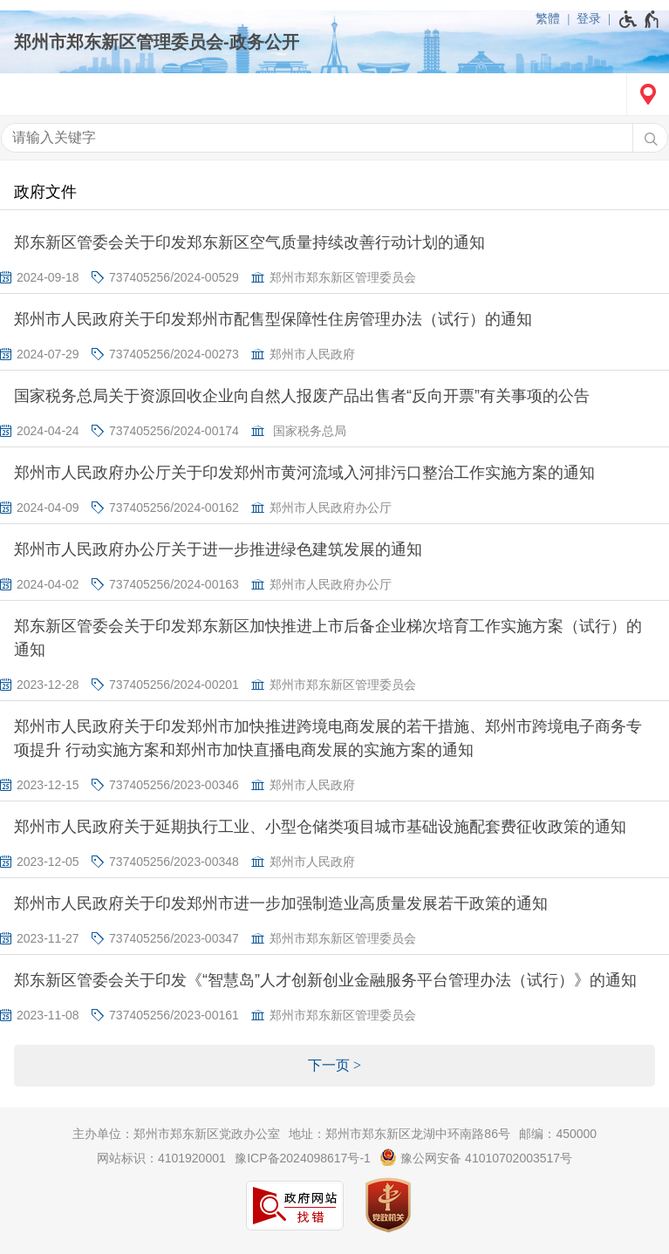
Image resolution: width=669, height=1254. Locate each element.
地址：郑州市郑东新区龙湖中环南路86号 (399, 1134)
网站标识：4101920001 (161, 1158)
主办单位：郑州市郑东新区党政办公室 (176, 1134)
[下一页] (334, 1066)
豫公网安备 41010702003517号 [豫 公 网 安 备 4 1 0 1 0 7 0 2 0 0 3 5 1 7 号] (475, 1157)
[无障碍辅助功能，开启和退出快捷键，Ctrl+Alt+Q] (640, 19)
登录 (589, 18)
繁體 (548, 18)
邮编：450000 (558, 1134)
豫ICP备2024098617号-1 (303, 1158)
